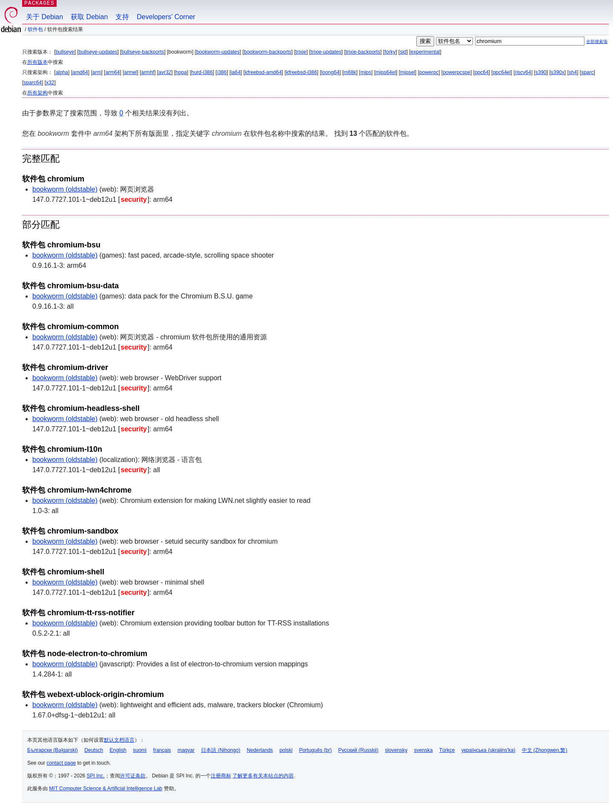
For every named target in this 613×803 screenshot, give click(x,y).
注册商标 (221, 776)
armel (130, 72)
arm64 (112, 72)
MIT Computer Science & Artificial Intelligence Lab (105, 789)
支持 (122, 16)
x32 (50, 83)
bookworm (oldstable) (64, 189)
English (118, 750)
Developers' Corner (166, 16)
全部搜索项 (596, 41)
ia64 (236, 72)
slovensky (396, 750)
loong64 (330, 72)
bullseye (65, 52)
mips (366, 72)
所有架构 (37, 93)
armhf (148, 72)
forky (389, 52)
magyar (186, 750)
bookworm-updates (218, 52)
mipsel (407, 72)
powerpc (428, 72)
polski (285, 750)
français (162, 750)
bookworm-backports (267, 52)
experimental (425, 52)
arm (96, 72)
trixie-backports (363, 52)
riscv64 (523, 72)
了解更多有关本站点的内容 (263, 776)
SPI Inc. (96, 776)
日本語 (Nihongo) (220, 750)
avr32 (164, 72)
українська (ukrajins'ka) (488, 750)
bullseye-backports (142, 52)
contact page (61, 763)
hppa (181, 72)
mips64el (385, 72)
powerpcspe (456, 72)
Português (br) (315, 750)
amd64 (80, 72)
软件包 (35, 29)
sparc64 (32, 83)
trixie (300, 52)
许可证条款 (133, 776)
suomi (139, 750)
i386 (222, 72)
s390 (541, 72)
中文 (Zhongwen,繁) (544, 750)
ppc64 (482, 72)
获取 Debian (89, 16)
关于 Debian (44, 16)
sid (403, 52)
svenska (423, 750)
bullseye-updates (98, 52)
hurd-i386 (202, 72)
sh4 (573, 72)
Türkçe (447, 750)
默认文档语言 (119, 740)
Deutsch (93, 750)
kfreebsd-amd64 (263, 72)
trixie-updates (326, 52)
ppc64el (502, 72)
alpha (62, 72)
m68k (350, 72)
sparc (587, 72)
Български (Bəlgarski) (52, 750)
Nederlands (260, 750)
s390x (557, 72)
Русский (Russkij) (358, 750)
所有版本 (37, 62)
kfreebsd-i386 (301, 72)
